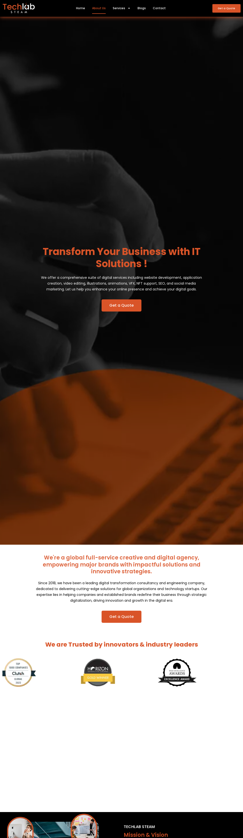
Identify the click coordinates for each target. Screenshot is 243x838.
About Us (99, 8)
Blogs (142, 8)
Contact (159, 8)
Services (121, 8)
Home (80, 8)
